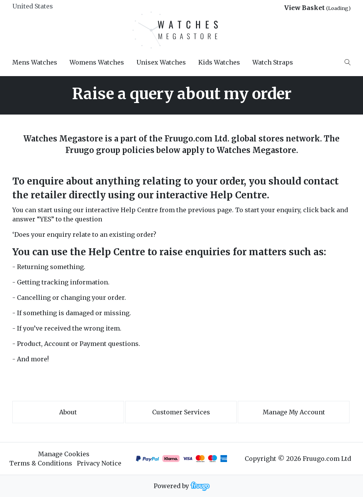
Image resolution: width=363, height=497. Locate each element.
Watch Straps (272, 62)
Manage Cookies (64, 454)
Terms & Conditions (40, 463)
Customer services (181, 412)
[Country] (45, 6)
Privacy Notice (99, 463)
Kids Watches (219, 62)
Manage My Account (294, 412)
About (68, 412)
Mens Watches (34, 62)
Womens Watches (97, 62)
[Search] (348, 62)
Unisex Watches (161, 62)
